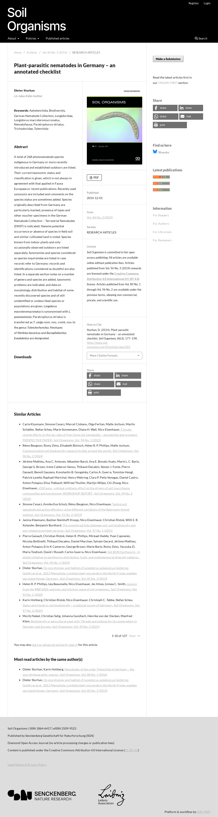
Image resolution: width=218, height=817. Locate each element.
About (12, 38)
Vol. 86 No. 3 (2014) (54, 52)
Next (132, 636)
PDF (96, 177)
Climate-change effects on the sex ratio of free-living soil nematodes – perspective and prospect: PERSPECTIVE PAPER (80, 435)
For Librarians (162, 232)
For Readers (161, 215)
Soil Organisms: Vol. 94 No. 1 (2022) (77, 440)
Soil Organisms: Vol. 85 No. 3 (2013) (83, 578)
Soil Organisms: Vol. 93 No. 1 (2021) (76, 626)
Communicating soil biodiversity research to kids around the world (67, 451)
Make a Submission (168, 59)
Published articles (57, 38)
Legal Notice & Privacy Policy (27, 764)
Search (201, 38)
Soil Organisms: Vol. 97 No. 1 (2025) (89, 530)
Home (18, 52)
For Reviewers (162, 240)
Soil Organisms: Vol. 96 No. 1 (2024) (46, 562)
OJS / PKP (203, 812)
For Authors (161, 223)
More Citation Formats (104, 355)
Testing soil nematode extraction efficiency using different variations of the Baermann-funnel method (76, 509)
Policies (31, 38)
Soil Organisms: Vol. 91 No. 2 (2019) (58, 515)
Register (194, 3)
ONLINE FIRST (168, 82)
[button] (100, 375)
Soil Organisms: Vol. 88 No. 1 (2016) (83, 674)
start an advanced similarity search (55, 645)
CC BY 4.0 (131, 750)
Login (207, 3)
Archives (32, 52)
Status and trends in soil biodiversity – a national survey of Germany (67, 605)
